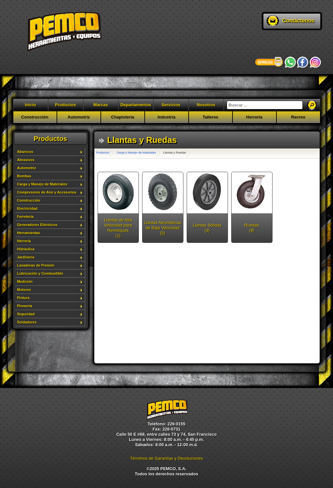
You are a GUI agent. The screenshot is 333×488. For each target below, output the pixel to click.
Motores (24, 290)
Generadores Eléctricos (37, 225)
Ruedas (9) (252, 228)
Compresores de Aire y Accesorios (47, 192)
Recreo (298, 117)
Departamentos (135, 104)
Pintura (23, 298)
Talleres (210, 117)
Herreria (254, 117)
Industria (167, 117)
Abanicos (25, 152)
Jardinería (25, 257)
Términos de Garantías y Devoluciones (166, 458)
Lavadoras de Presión (36, 265)
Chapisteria (122, 117)
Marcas (100, 104)
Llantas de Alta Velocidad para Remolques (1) (118, 228)
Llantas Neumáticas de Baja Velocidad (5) (162, 227)
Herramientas (28, 233)
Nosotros (206, 104)
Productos (65, 104)
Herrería (24, 241)
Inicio (30, 104)
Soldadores (27, 322)
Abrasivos (25, 160)
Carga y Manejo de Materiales (42, 184)
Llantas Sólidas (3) (207, 228)
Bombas (24, 176)
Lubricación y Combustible (40, 273)
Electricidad (27, 208)
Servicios (171, 104)
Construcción (34, 117)
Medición (25, 281)
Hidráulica (25, 249)
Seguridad (26, 314)
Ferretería (25, 217)
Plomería (25, 306)
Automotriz (79, 117)
